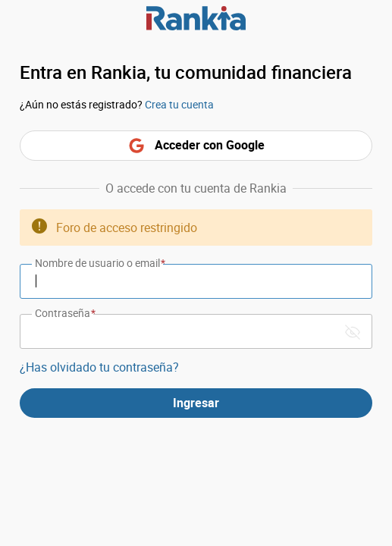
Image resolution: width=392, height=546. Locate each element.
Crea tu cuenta (179, 104)
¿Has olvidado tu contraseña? (99, 367)
